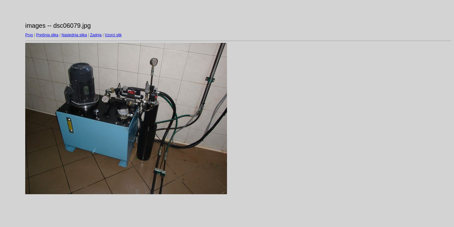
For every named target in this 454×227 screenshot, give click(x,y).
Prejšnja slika (47, 35)
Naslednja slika (74, 35)
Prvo (29, 35)
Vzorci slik (113, 35)
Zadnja (96, 35)
